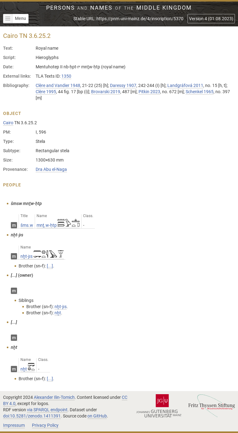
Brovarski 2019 (105, 91)
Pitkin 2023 (149, 91)
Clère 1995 (46, 91)
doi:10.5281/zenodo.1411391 (32, 415)
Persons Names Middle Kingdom (119, 8)
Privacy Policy (45, 425)
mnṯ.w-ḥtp (58, 225)
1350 (66, 76)
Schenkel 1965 (200, 91)
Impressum (14, 425)
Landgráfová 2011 (185, 85)
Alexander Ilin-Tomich (54, 397)
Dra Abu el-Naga (51, 169)
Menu (14, 18)
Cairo (8, 122)
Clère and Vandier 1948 (58, 85)
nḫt (27, 369)
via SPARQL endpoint (47, 409)
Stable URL (128, 18)
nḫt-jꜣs (42, 256)
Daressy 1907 (123, 85)
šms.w (26, 225)
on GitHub (97, 415)
